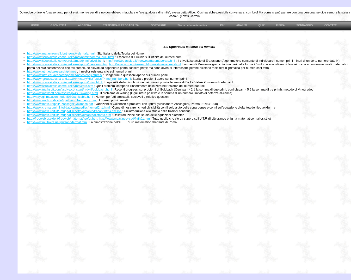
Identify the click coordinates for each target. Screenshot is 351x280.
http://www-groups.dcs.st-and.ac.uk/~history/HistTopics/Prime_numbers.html (79, 78)
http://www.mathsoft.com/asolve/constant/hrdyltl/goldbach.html (69, 89)
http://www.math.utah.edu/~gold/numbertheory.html (62, 100)
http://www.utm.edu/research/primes (51, 71)
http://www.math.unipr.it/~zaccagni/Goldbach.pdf (60, 104)
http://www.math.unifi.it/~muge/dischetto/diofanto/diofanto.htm (69, 115)
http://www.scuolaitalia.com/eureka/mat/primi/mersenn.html (67, 64)
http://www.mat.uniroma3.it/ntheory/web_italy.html (61, 53)
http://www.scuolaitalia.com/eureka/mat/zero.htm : (61, 86)
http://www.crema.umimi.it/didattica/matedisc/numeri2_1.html (68, 107)
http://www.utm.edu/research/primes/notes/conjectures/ (64, 75)
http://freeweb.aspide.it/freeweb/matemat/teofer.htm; (62, 118)
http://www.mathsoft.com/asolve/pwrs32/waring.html (62, 93)
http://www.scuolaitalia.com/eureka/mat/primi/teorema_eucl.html (70, 57)
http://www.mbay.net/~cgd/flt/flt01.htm (124, 118)
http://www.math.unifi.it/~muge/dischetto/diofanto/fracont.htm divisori (74, 111)
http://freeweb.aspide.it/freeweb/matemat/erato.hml (140, 60)
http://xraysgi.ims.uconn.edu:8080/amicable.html (60, 96)
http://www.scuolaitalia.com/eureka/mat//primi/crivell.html (65, 60)
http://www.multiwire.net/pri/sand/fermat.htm (57, 122)
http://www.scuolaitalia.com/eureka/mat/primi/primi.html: (65, 82)
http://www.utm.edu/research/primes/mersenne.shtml (145, 64)
